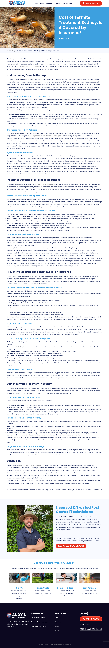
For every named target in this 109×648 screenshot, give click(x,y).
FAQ (63, 3)
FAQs (57, 630)
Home (36, 3)
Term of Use (68, 644)
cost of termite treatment (31, 67)
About (42, 3)
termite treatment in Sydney (44, 184)
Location (58, 622)
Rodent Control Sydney (39, 626)
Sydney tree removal (25, 347)
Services (50, 3)
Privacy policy (60, 644)
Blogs (57, 626)
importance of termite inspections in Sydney (47, 136)
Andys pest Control (52, 644)
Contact (69, 3)
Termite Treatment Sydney (40, 622)
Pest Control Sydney (38, 618)
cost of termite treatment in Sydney (30, 465)
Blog (58, 3)
